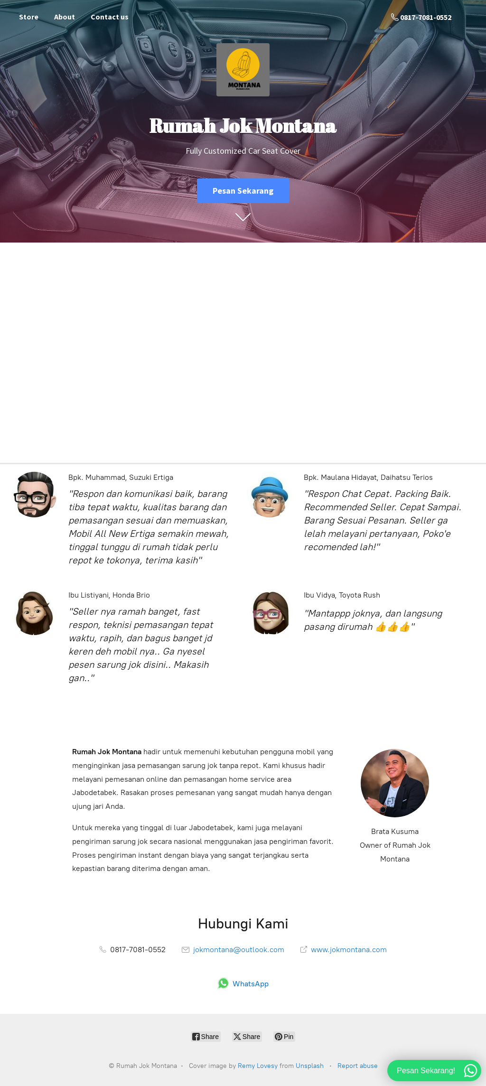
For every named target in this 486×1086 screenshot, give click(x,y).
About (64, 16)
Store (28, 16)
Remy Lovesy (258, 1066)
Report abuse (357, 1066)
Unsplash (310, 1066)
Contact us (110, 16)
